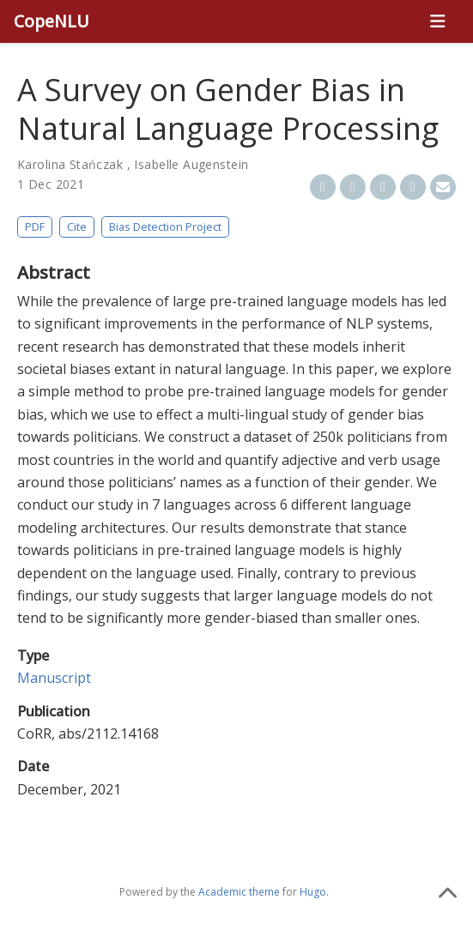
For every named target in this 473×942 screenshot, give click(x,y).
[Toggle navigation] (437, 21)
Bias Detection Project (165, 226)
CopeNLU (51, 21)
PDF (35, 226)
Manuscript (54, 677)
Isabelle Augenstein (191, 164)
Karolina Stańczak (70, 164)
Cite (77, 226)
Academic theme (239, 892)
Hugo (313, 892)
